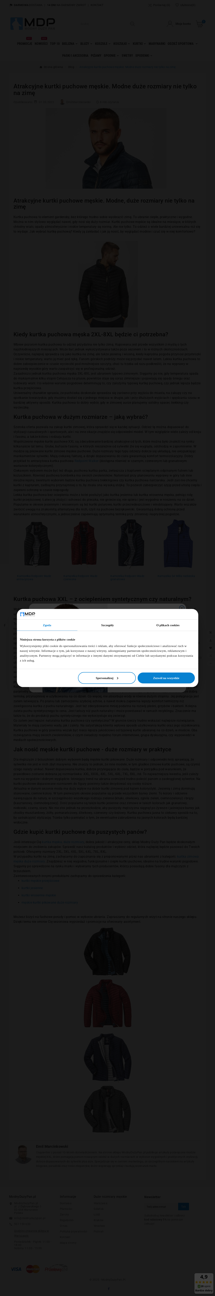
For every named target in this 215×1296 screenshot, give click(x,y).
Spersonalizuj (107, 677)
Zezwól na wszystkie (166, 677)
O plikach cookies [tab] (168, 625)
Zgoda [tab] (47, 625)
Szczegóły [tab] (107, 625)
